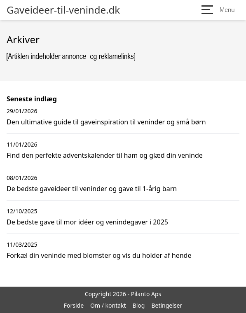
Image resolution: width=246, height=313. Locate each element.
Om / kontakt (108, 305)
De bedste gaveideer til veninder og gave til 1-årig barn (92, 188)
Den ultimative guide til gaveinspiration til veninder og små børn (106, 121)
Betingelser (166, 305)
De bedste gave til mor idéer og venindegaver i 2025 (87, 222)
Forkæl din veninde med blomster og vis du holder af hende (99, 255)
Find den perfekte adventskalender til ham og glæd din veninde (105, 155)
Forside (74, 305)
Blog (139, 305)
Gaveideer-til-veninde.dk (63, 9)
